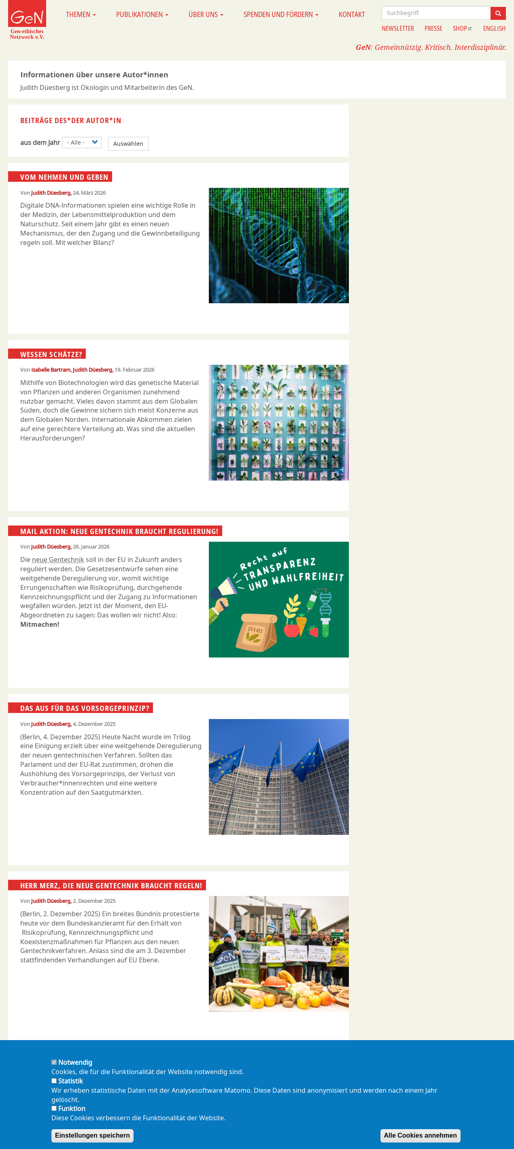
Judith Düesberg (50, 192)
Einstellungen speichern (92, 1135)
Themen (81, 14)
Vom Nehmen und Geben (64, 177)
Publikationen (142, 14)
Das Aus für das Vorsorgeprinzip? (84, 708)
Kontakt (352, 14)
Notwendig (75, 1062)
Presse (433, 28)
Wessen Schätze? (51, 354)
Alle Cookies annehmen (420, 1135)
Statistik (70, 1081)
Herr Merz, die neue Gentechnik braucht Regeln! (111, 885)
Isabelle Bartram (50, 369)
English (494, 28)
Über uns (206, 14)
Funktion (71, 1108)
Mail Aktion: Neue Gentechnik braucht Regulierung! (119, 531)
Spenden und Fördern (281, 14)
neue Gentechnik (58, 559)
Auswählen (128, 143)
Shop (463, 28)
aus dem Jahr (40, 142)
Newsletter (398, 28)
